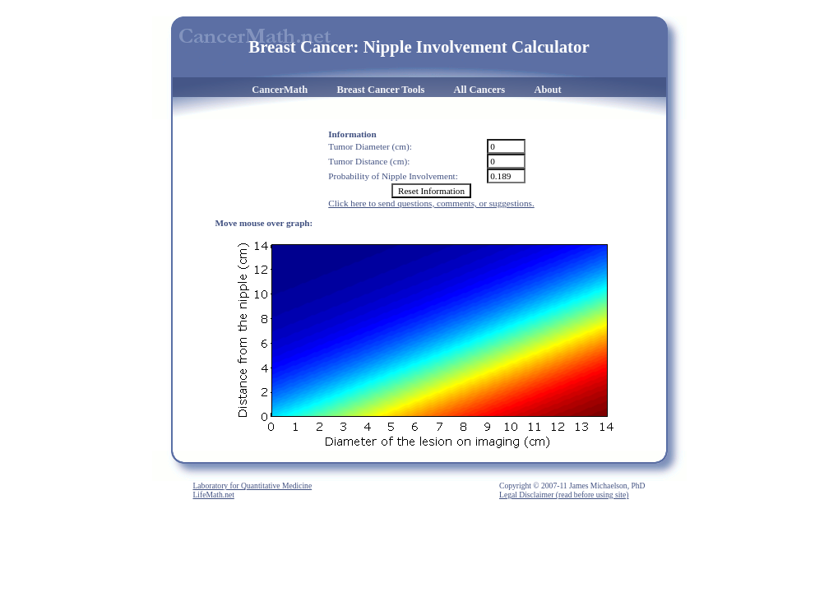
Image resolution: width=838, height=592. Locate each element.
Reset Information (431, 191)
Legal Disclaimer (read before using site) (563, 494)
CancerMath (280, 89)
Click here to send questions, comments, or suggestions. (431, 203)
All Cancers (480, 89)
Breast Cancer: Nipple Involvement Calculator (418, 46)
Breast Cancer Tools (380, 89)
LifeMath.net (213, 494)
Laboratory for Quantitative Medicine (253, 485)
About (547, 89)
